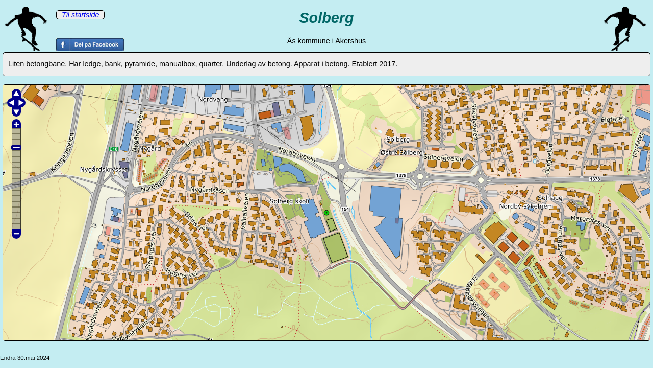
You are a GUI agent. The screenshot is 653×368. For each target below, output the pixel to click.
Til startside (80, 15)
